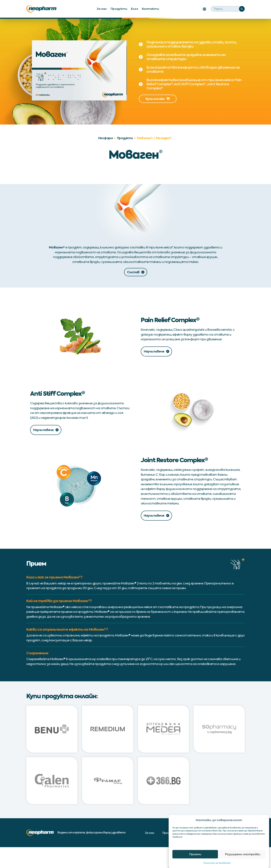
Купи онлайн (158, 99)
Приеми (195, 854)
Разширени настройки (242, 854)
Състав (135, 272)
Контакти (150, 9)
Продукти (119, 9)
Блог (134, 9)
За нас (102, 9)
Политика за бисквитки (217, 863)
